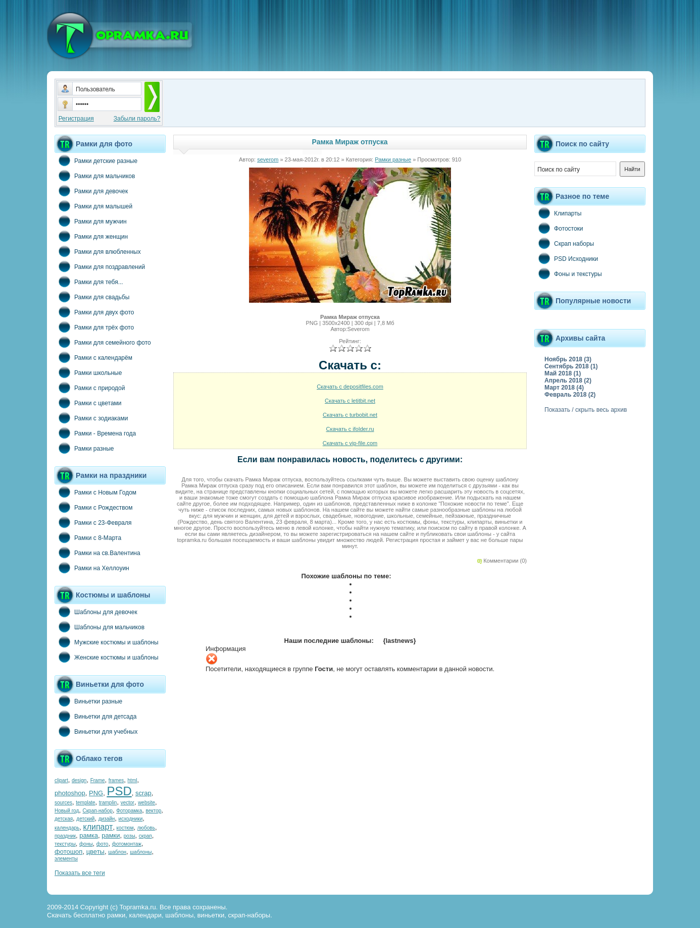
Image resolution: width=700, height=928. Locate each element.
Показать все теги (80, 873)
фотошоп (68, 851)
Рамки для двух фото (94, 311)
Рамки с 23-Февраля (93, 522)
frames (116, 780)
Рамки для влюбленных (98, 251)
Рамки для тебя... (89, 281)
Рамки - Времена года (95, 433)
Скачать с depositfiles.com (350, 387)
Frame (97, 780)
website (146, 802)
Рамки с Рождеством (94, 507)
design (79, 780)
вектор (154, 810)
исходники (131, 819)
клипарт (98, 827)
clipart (61, 780)
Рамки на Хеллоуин (92, 567)
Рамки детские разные (96, 160)
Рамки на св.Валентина (97, 552)
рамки (111, 835)
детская (64, 819)
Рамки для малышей (93, 205)
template (85, 802)
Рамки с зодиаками (91, 417)
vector (127, 802)
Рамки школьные (88, 372)
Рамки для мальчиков (95, 175)
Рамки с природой (90, 387)
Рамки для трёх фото (94, 327)
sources (63, 802)
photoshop (70, 793)
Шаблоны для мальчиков (99, 626)
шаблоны (141, 852)
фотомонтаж (126, 844)
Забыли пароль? (137, 118)
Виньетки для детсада (95, 716)
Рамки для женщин (91, 236)
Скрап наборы (564, 243)
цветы (95, 851)
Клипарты (557, 213)
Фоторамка (129, 810)
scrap (143, 793)
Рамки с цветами (88, 402)
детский (85, 819)
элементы (66, 858)
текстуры (65, 844)
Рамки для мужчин (91, 221)
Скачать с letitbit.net (350, 401)
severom (267, 159)
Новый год (67, 810)
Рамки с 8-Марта (88, 537)
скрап (145, 836)
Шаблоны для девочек (96, 611)
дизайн (106, 819)
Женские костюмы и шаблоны (107, 657)
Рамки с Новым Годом (95, 492)
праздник (65, 836)
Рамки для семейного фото (103, 342)
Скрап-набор (98, 810)
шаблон (117, 852)
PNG (96, 793)
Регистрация (76, 118)
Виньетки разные (88, 700)
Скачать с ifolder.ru (350, 429)
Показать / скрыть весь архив (585, 409)
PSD (119, 791)
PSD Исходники (566, 258)
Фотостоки (558, 228)
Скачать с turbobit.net (350, 415)
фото (102, 844)
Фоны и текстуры (568, 273)
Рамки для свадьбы (92, 296)
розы (129, 836)
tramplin (108, 802)
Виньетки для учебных (96, 731)
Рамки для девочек (91, 190)
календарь (67, 828)
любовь (146, 828)
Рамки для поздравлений (100, 266)
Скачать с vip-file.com (350, 443)
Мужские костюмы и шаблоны (107, 641)
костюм (125, 828)
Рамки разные (84, 448)
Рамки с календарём (93, 357)
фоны (86, 844)
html (132, 780)
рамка (88, 835)
